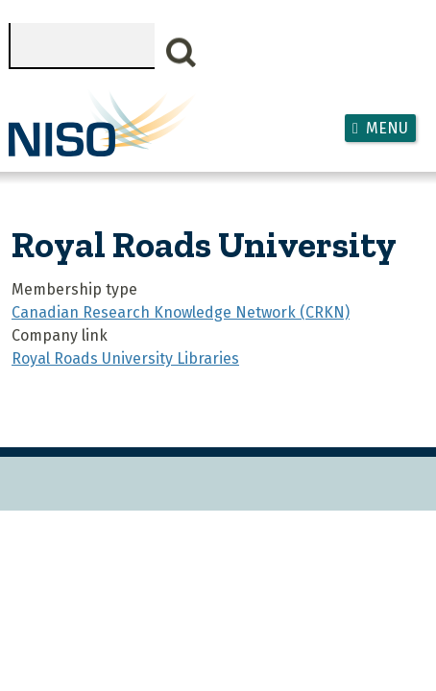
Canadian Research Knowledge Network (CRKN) (181, 312)
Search (181, 52)
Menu (387, 128)
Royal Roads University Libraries (125, 358)
